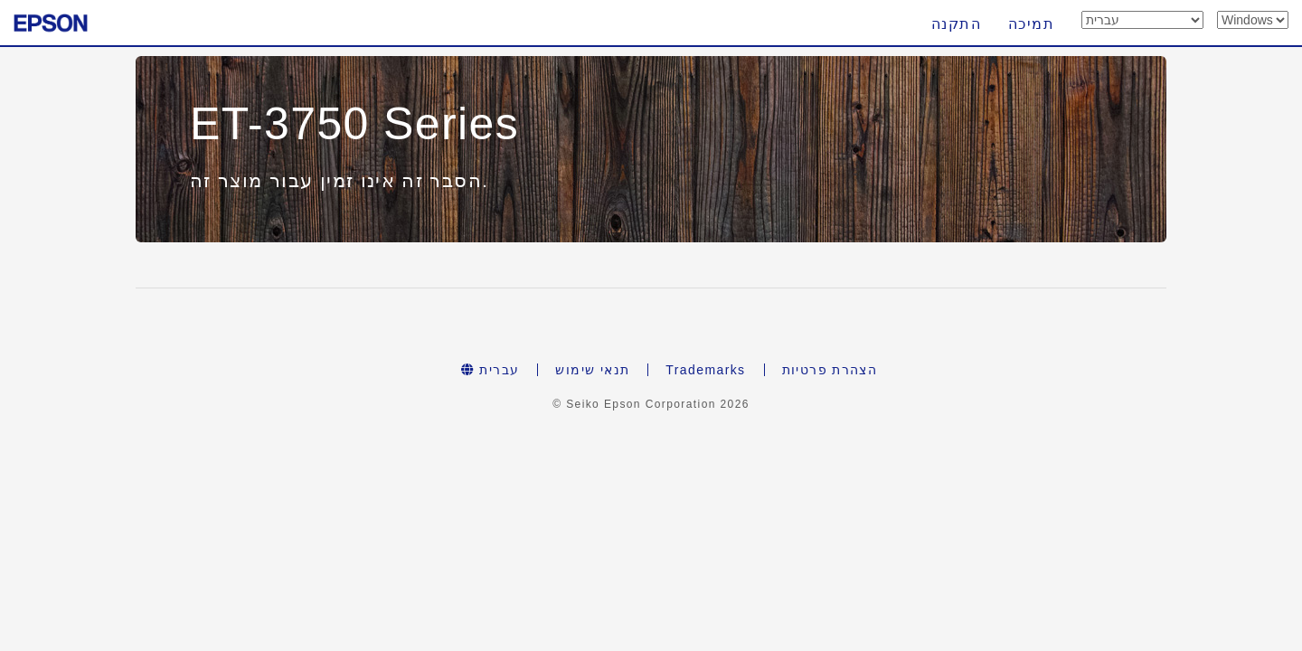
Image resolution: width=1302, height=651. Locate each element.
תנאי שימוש (592, 370)
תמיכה (1031, 24)
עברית (490, 370)
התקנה (956, 24)
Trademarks (705, 370)
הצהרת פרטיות (830, 370)
